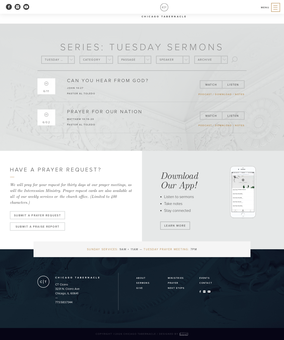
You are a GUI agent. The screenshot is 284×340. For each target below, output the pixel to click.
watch (211, 84)
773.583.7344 (63, 302)
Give (139, 288)
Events (204, 278)
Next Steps (176, 288)
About (141, 278)
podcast (205, 94)
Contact (205, 283)
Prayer (173, 283)
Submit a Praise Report (37, 226)
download (223, 94)
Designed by (173, 334)
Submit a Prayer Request (37, 215)
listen (233, 84)
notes (240, 94)
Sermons (143, 283)
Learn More (175, 225)
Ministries (176, 278)
